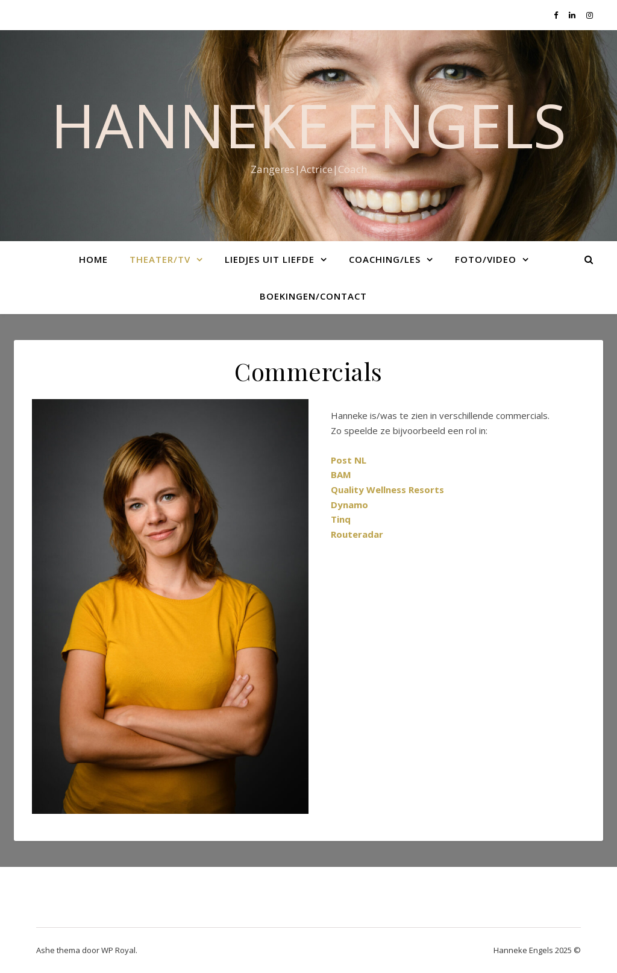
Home (93, 259)
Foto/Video (485, 259)
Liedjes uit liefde (270, 259)
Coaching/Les (385, 259)
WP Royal (118, 950)
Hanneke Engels (308, 125)
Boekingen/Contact (313, 296)
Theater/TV (160, 259)
